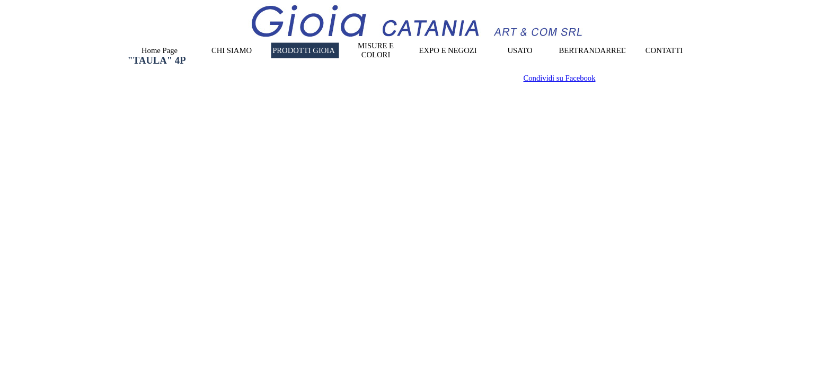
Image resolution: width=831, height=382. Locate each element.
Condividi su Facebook (560, 78)
